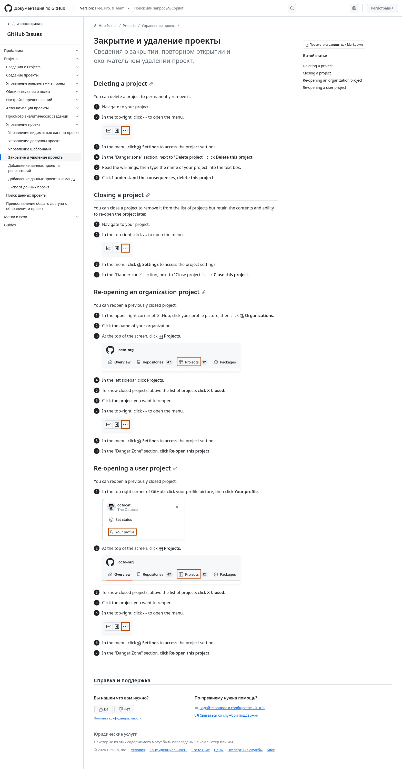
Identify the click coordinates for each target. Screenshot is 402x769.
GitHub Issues (24, 34)
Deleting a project (123, 83)
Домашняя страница (25, 24)
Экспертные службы (245, 749)
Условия (138, 749)
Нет (124, 709)
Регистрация (382, 8)
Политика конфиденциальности (118, 718)
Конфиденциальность (168, 749)
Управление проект (159, 25)
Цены (219, 749)
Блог (271, 749)
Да (103, 709)
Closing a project (122, 194)
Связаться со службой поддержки (226, 715)
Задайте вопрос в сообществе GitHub (230, 707)
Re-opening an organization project (150, 291)
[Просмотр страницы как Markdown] (334, 45)
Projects (129, 25)
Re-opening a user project (135, 468)
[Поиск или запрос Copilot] (214, 8)
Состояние (201, 749)
